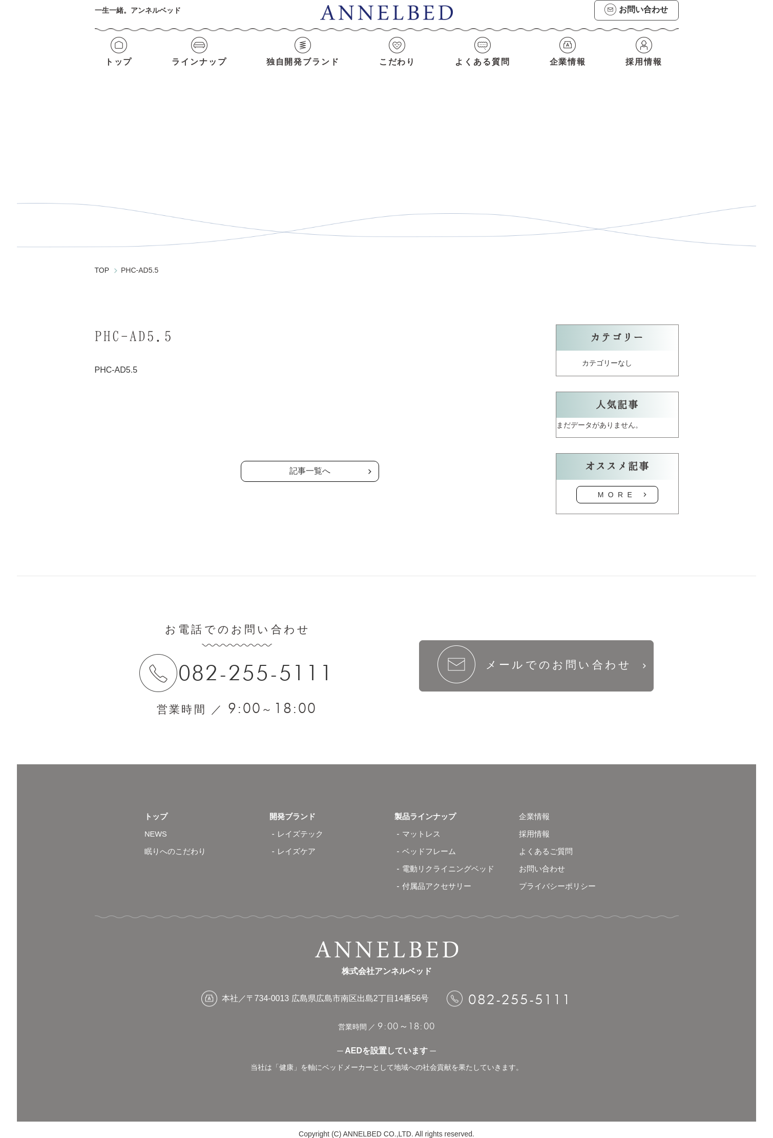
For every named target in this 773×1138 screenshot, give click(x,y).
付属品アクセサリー (439, 877)
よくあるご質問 (547, 843)
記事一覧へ (309, 461)
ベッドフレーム (430, 843)
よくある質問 (484, 70)
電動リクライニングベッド (451, 860)
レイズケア (297, 843)
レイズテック (301, 825)
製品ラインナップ (427, 808)
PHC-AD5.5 (116, 360)
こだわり (398, 70)
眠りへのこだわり (177, 843)
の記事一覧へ (310, 418)
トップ (117, 70)
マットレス (422, 825)
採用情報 (645, 70)
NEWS (156, 825)
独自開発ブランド (302, 70)
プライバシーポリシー (560, 877)
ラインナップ (197, 70)
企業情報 (569, 70)
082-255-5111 (260, 663)
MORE (617, 485)
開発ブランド (294, 808)
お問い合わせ (543, 860)
